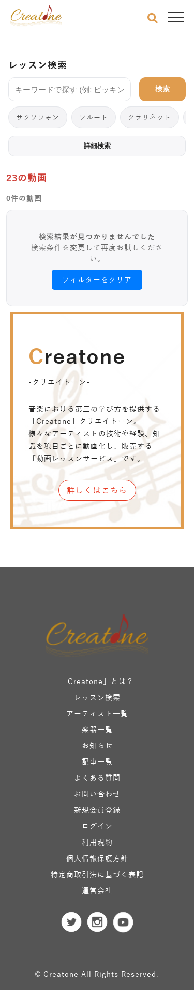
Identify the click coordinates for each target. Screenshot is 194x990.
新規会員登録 (97, 810)
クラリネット (149, 117)
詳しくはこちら (97, 490)
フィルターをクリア (97, 280)
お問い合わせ (97, 794)
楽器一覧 (97, 729)
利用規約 (97, 842)
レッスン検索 (97, 697)
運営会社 (97, 890)
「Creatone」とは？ (97, 681)
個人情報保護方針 (97, 858)
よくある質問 (97, 778)
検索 (162, 89)
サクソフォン (37, 117)
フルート (93, 117)
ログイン (97, 826)
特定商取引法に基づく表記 (97, 874)
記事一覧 (97, 762)
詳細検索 (97, 146)
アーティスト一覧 (97, 713)
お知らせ (97, 746)
